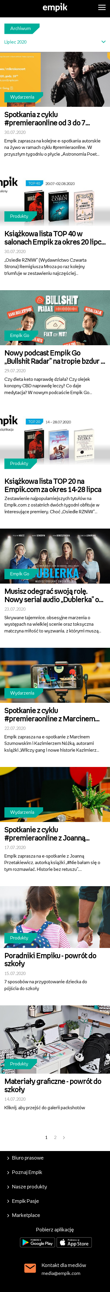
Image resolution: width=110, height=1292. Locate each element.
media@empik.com (61, 1273)
